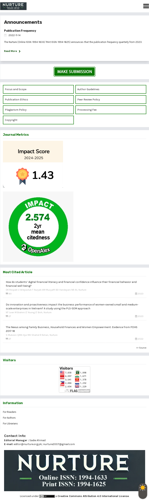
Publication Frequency (20, 30)
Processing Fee (86, 109)
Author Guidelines (88, 89)
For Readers (9, 411)
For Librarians (10, 423)
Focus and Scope (15, 89)
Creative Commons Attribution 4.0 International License (93, 496)
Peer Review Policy (88, 99)
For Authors (9, 417)
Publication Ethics (16, 99)
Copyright (11, 120)
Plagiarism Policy (16, 109)
